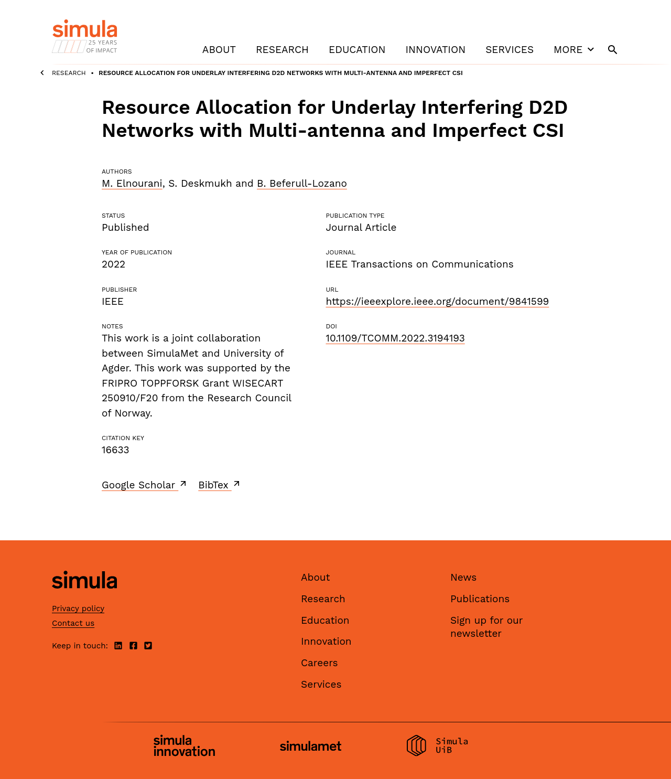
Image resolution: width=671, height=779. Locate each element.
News (463, 577)
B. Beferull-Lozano (302, 183)
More (575, 49)
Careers (319, 663)
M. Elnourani (132, 183)
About (219, 50)
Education (357, 50)
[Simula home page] (84, 598)
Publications (480, 599)
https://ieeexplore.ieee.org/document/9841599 (437, 301)
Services (509, 50)
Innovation (435, 50)
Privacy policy (78, 608)
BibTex (220, 484)
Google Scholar (145, 484)
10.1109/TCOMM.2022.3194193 (395, 338)
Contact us (73, 623)
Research (282, 50)
